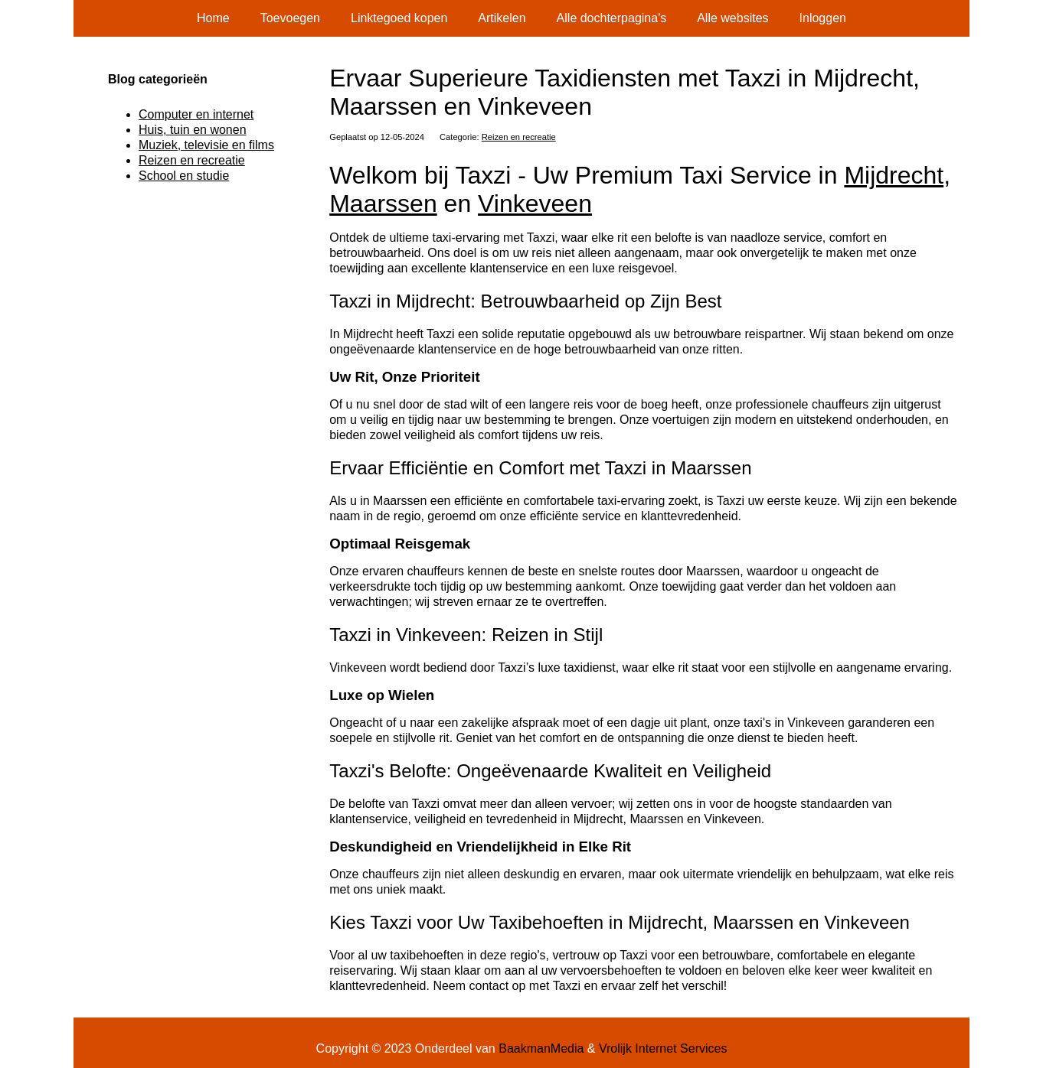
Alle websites (732, 17)
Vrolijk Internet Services (663, 1048)
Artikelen (501, 17)
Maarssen (383, 203)
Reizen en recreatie (519, 137)
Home (213, 17)
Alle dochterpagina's (612, 17)
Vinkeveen (535, 203)
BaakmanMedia (541, 1048)
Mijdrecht (893, 175)
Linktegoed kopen (399, 17)
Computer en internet (196, 114)
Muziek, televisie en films (206, 144)
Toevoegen (290, 17)
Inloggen (822, 17)
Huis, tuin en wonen (193, 129)
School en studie (184, 175)
